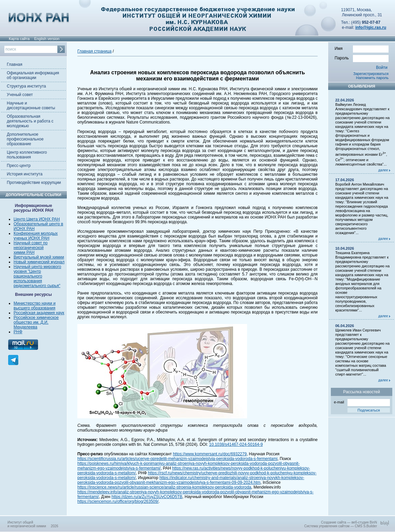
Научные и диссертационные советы (31, 105)
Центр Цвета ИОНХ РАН (37, 219)
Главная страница (94, 51)
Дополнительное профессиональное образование (25, 139)
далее (384, 170)
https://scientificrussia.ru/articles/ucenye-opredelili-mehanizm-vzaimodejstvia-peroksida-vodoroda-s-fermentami (177, 458)
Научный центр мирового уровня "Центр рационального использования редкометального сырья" (37, 276)
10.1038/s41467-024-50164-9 (236, 444)
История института (24, 174)
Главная (14, 64)
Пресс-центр (19, 165)
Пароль (362, 57)
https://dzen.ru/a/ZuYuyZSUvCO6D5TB (147, 496)
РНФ (18, 331)
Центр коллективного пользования (27, 154)
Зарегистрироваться (371, 74)
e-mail (362, 401)
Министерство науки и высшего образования (35, 305)
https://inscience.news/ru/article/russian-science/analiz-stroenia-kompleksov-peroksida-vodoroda (164, 487)
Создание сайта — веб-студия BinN (349, 522)
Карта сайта (19, 39)
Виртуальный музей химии (39, 257)
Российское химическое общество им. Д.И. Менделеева (36, 322)
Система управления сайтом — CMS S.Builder (340, 526)
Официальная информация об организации (33, 75)
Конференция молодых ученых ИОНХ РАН (36, 236)
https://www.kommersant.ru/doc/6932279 (209, 454)
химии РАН (24, 252)
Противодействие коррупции (34, 182)
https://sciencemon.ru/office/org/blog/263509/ (117, 501)
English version (47, 39)
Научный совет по (31, 243)
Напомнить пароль (372, 78)
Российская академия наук (39, 312)
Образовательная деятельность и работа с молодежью (30, 121)
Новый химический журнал (39, 262)
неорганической (28, 247)
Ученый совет (20, 94)
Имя (362, 48)
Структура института (26, 86)
